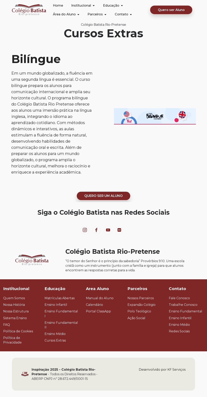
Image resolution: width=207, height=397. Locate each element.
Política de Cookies (18, 340)
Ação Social (136, 327)
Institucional (81, 5)
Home (58, 5)
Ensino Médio (55, 343)
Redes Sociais (179, 340)
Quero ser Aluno (171, 10)
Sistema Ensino (15, 327)
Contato (121, 14)
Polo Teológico (139, 320)
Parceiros (95, 14)
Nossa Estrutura (16, 320)
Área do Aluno (64, 14)
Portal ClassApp (98, 320)
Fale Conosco (179, 307)
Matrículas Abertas (60, 307)
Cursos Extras (55, 349)
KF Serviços (176, 378)
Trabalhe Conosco (183, 313)
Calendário (94, 313)
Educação (111, 5)
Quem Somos (14, 307)
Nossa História (14, 313)
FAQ (6, 333)
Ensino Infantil (56, 313)
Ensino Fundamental (185, 320)
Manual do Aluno (100, 307)
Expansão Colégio (141, 313)
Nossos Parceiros (140, 307)
